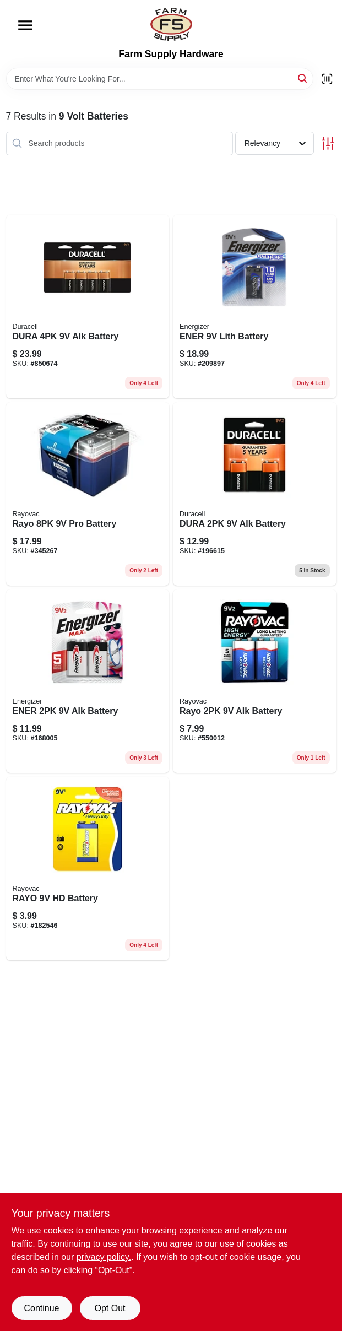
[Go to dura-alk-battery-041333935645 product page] (88, 306)
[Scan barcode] (327, 78)
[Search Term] (159, 79)
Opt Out (109, 1308)
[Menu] (25, 25)
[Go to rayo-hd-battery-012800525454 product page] (88, 868)
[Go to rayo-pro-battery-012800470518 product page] (88, 494)
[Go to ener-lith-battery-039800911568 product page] (254, 306)
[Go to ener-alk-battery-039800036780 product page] (88, 681)
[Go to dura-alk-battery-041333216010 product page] (254, 494)
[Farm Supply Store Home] (171, 24)
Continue (41, 1308)
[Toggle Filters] (328, 143)
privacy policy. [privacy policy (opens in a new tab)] (104, 1257)
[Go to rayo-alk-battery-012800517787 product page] (254, 681)
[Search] (303, 78)
